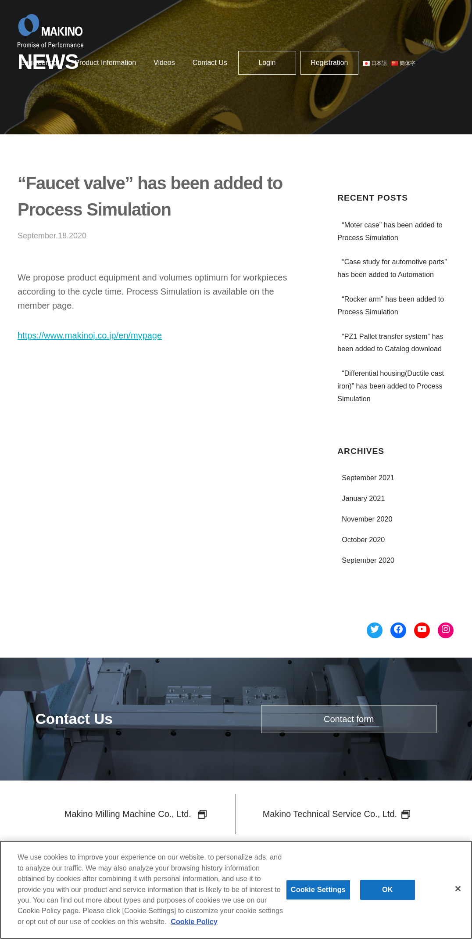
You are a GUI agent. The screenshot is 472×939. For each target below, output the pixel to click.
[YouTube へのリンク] (422, 630)
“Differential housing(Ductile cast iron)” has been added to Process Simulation (390, 386)
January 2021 (363, 498)
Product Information (105, 62)
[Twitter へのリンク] (375, 630)
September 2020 (368, 560)
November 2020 (367, 519)
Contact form (349, 719)
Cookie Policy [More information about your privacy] (194, 927)
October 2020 (363, 539)
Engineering (38, 62)
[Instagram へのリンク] (446, 630)
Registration (329, 62)
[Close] (458, 894)
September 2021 (368, 478)
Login (266, 62)
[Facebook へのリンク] (398, 630)
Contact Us (210, 62)
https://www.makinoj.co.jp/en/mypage (90, 335)
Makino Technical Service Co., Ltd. (336, 814)
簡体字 (403, 63)
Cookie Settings (318, 895)
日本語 (375, 63)
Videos (164, 62)
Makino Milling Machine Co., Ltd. (135, 814)
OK (387, 895)
